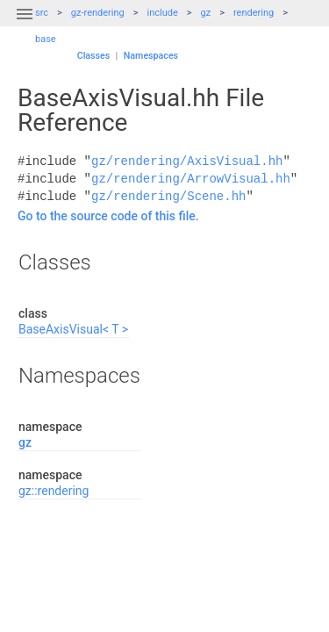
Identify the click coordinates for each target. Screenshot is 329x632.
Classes (94, 55)
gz (206, 12)
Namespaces (151, 55)
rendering (253, 12)
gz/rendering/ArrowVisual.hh (190, 178)
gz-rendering (98, 12)
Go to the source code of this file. (108, 216)
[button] (25, 25)
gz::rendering (53, 491)
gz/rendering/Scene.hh (168, 196)
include (162, 12)
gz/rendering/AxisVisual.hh (187, 161)
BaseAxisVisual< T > (73, 329)
